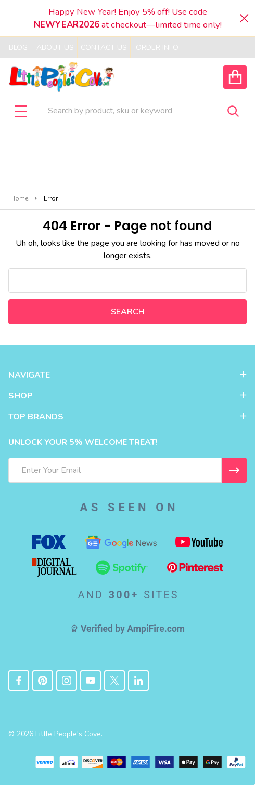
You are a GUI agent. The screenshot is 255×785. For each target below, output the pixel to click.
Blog (18, 47)
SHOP (127, 396)
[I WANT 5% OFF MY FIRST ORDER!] (234, 470)
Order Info (157, 47)
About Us (55, 47)
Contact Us (104, 47)
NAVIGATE (127, 375)
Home (19, 198)
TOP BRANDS (127, 416)
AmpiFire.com (156, 628)
